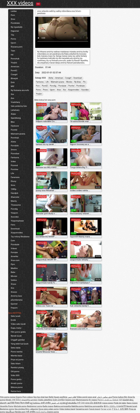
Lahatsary (15, 110)
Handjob (14, 193)
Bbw (13, 122)
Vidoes (14, 248)
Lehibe (14, 11)
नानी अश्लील (31, 412)
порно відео (107, 403)
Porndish (15, 145)
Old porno (15, 371)
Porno (13, 39)
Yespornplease (17, 221)
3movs (14, 149)
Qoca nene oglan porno (48, 409)
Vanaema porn (82, 409)
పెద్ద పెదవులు (35, 403)
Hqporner (15, 31)
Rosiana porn (16, 47)
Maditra (14, 268)
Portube (14, 252)
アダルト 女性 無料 (120, 409)
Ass (12, 98)
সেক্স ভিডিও (16, 400)
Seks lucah (15, 316)
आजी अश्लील (46, 403)
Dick (13, 82)
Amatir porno (16, 383)
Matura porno (17, 387)
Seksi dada (15, 348)
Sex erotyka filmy (22, 409)
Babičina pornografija (93, 406)
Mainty (14, 201)
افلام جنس (72, 397)
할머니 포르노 (110, 406)
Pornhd (14, 130)
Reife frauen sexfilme (58, 397)
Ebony (13, 181)
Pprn (13, 264)
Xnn (12, 288)
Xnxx (13, 19)
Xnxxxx (14, 292)
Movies (14, 276)
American (15, 66)
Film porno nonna (7, 397)
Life (12, 173)
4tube (13, 114)
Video (13, 161)
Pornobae (15, 153)
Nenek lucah (16, 336)
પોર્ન (120, 400)
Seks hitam (16, 363)
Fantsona (15, 157)
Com (13, 240)
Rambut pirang (17, 367)
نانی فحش (55, 403)
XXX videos (20, 3)
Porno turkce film (119, 397)
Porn (13, 15)
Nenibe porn (20, 412)
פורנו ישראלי (106, 409)
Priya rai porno (17, 359)
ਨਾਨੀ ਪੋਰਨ (81, 403)
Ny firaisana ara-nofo (20, 90)
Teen (13, 51)
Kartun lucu (16, 391)
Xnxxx (13, 284)
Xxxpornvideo (17, 232)
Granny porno (53, 412)
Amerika (14, 256)
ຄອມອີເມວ (10, 412)
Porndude (15, 244)
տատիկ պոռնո (29, 400)
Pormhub (15, 138)
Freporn (14, 308)
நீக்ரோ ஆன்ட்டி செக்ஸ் (108, 400)
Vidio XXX (15, 375)
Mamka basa (16, 355)
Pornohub (15, 58)
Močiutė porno (20, 406)
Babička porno (77, 406)
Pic (84, 82)
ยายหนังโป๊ (121, 406)
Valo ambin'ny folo (19, 106)
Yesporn (14, 213)
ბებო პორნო (59, 400)
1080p (13, 189)
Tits (12, 35)
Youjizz (14, 62)
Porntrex (14, 169)
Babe (13, 272)
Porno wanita (16, 352)
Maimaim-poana (18, 134)
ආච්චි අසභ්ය (41, 412)
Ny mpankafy (16, 27)
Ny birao (77, 82)
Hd (12, 55)
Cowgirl (14, 74)
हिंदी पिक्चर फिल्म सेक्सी (20, 403)
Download (15, 229)
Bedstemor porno (34, 406)
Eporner (14, 304)
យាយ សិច (89, 403)
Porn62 (14, 70)
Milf (12, 86)
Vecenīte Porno (6, 406)
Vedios (14, 280)
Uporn (13, 43)
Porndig (14, 209)
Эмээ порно (132, 403)
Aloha (13, 142)
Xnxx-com (15, 260)
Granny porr (70, 400)
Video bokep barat (67, 409)
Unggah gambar (18, 340)
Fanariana (15, 177)
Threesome (16, 205)
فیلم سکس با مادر (104, 397)
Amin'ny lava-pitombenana (16, 298)
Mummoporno (82, 400)
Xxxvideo (15, 217)
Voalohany (15, 102)
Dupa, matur (16, 328)
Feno (13, 225)
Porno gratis (16, 379)
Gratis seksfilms (45, 400)
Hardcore (15, 126)
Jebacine (34, 409)
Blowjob (14, 78)
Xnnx (13, 185)
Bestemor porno (7, 409)
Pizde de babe (120, 403)
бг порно (93, 400)
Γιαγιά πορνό (94, 409)
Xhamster (15, 197)
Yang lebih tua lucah (19, 344)
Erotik (13, 320)
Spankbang (16, 118)
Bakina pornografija (62, 406)
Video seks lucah (18, 324)
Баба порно (48, 406)
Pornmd (14, 165)
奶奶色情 (98, 403)
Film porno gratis (18, 332)
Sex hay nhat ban (40, 397)
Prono (45, 90)
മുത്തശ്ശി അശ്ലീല (68, 403)
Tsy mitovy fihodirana (20, 236)
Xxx (12, 94)
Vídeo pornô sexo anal (86, 397)
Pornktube (15, 23)
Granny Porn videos (24, 397)
